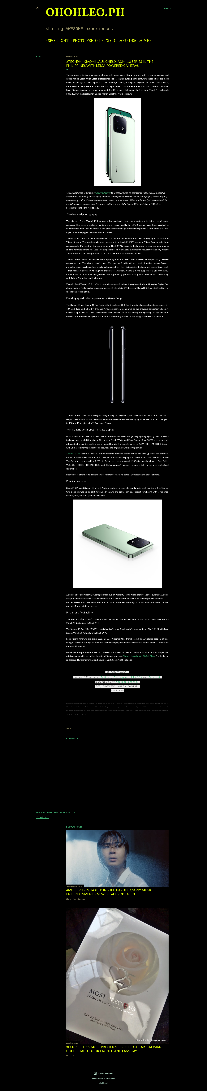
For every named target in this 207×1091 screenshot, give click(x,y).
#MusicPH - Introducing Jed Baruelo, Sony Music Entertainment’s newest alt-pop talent (109, 892)
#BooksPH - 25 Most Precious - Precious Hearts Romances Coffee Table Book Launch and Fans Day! (116, 1049)
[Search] (167, 8)
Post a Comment (79, 899)
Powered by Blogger (103, 1073)
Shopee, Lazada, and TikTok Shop (139, 656)
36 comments (78, 1056)
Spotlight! (57, 41)
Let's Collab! (110, 41)
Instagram (120, 677)
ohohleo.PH (85, 13)
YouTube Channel (127, 682)
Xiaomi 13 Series (102, 192)
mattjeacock (110, 1078)
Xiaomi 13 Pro (73, 453)
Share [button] (38, 56)
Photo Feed (82, 41)
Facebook (154, 677)
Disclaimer (138, 41)
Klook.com (42, 817)
